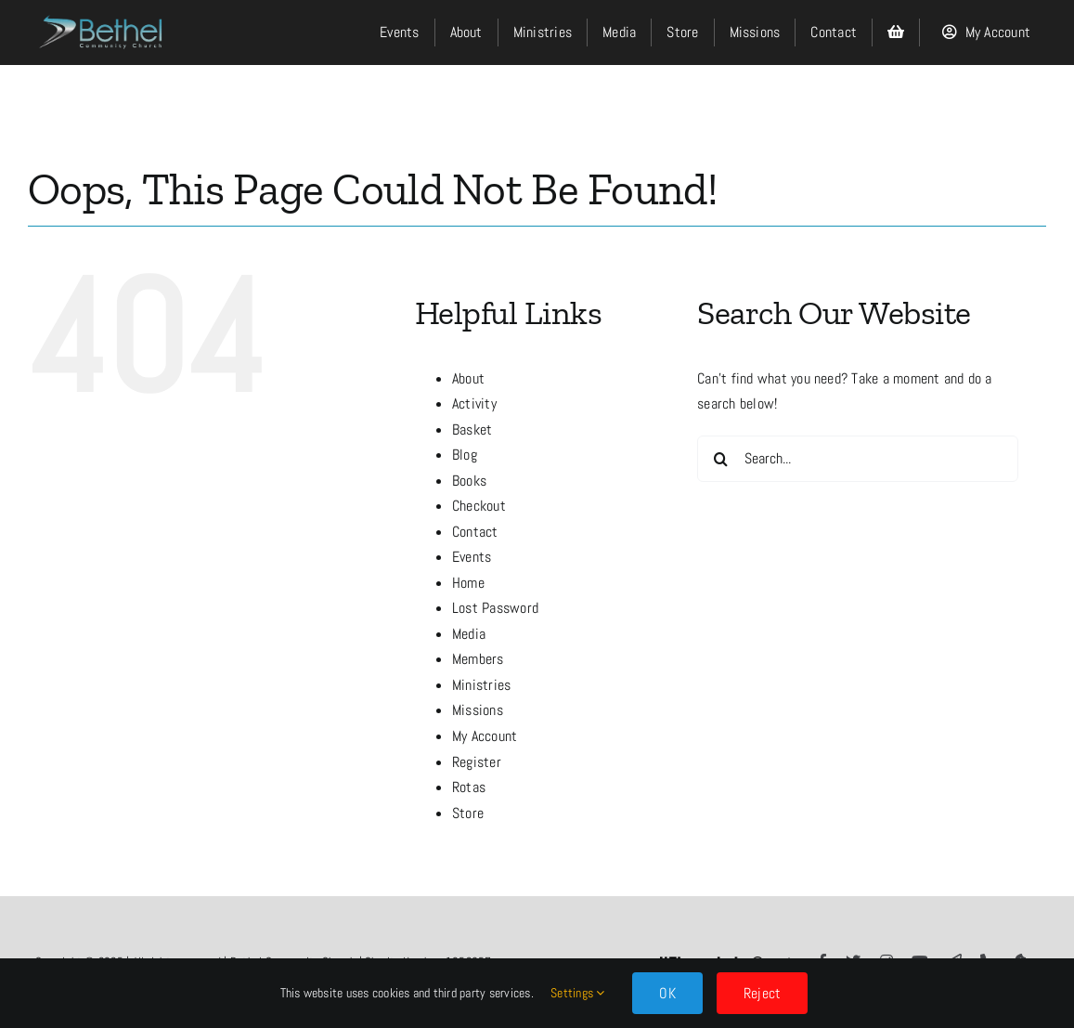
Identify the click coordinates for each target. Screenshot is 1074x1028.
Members (478, 659)
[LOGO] (102, 10)
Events (471, 556)
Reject (762, 993)
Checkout (479, 505)
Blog (464, 454)
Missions (477, 710)
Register (476, 762)
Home (468, 582)
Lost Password (495, 608)
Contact (475, 531)
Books (469, 480)
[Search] (720, 459)
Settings (577, 992)
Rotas (468, 787)
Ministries (481, 685)
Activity (474, 403)
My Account (484, 736)
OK (667, 993)
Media (468, 634)
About (468, 378)
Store (468, 813)
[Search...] (857, 459)
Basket (472, 429)
